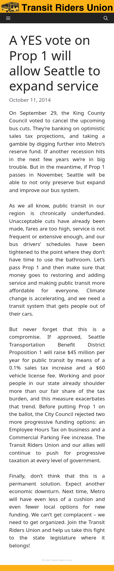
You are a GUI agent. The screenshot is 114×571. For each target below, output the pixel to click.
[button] (106, 18)
